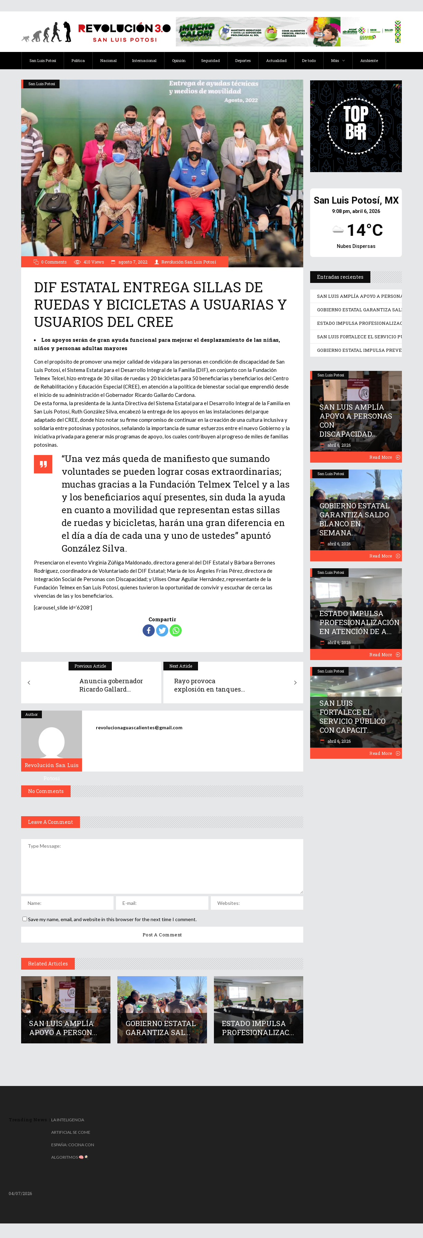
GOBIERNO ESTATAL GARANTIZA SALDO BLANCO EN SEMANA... (355, 519)
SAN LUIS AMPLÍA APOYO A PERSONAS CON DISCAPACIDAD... (356, 420)
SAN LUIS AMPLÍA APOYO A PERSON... (63, 1027)
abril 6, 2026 (338, 445)
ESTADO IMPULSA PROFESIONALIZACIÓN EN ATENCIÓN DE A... (359, 622)
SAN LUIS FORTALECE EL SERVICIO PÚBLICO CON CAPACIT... (353, 716)
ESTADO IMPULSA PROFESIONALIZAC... (258, 1027)
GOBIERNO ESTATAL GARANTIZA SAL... (161, 1027)
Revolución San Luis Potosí (188, 262)
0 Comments (54, 262)
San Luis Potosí (41, 83)
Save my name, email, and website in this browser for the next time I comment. (112, 919)
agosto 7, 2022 (132, 262)
